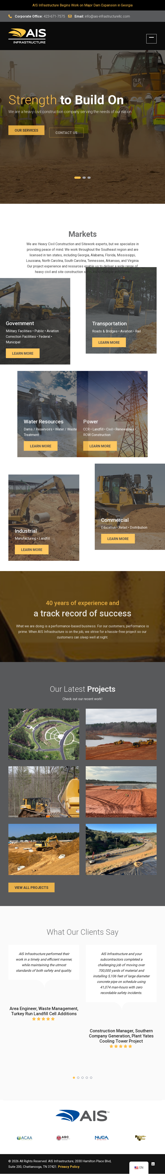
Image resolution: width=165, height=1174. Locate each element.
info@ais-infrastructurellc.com (107, 16)
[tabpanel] (82, 113)
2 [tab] (84, 178)
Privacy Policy (68, 1167)
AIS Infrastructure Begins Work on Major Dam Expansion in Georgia (82, 5)
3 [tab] (89, 178)
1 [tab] (77, 178)
